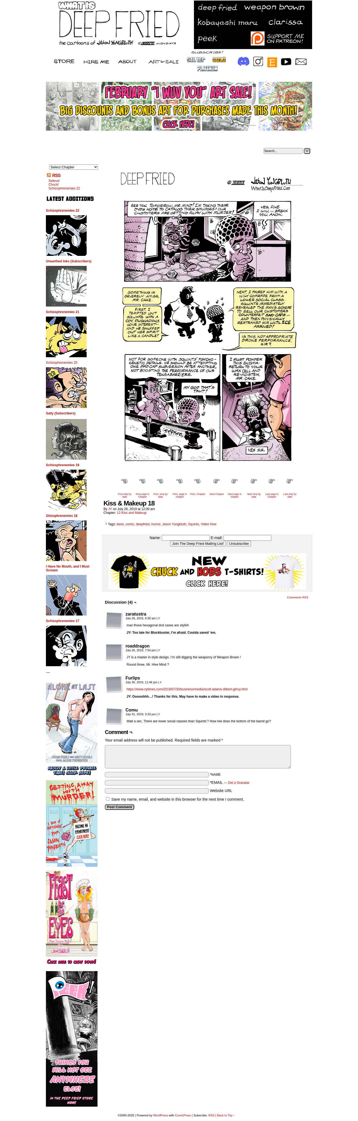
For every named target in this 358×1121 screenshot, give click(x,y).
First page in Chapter (142, 495)
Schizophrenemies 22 (64, 188)
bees (120, 524)
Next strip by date (254, 495)
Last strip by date (290, 495)
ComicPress (183, 1115)
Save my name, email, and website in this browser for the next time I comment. (177, 799)
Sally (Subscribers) (61, 413)
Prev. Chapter (197, 494)
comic (129, 524)
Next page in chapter (235, 495)
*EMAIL (230, 782)
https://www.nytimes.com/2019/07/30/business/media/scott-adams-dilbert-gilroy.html (187, 689)
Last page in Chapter (271, 495)
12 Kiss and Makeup (131, 513)
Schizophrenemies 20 (61, 363)
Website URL (221, 790)
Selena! (54, 181)
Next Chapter (216, 494)
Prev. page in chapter (180, 495)
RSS (56, 175)
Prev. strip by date (160, 495)
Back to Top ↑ (226, 1115)
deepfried (142, 524)
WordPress (160, 1115)
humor (155, 524)
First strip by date (124, 495)
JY (110, 509)
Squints (193, 524)
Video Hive (208, 524)
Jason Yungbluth (174, 524)
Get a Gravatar (238, 783)
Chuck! (54, 184)
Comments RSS (297, 597)
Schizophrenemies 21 (62, 312)
